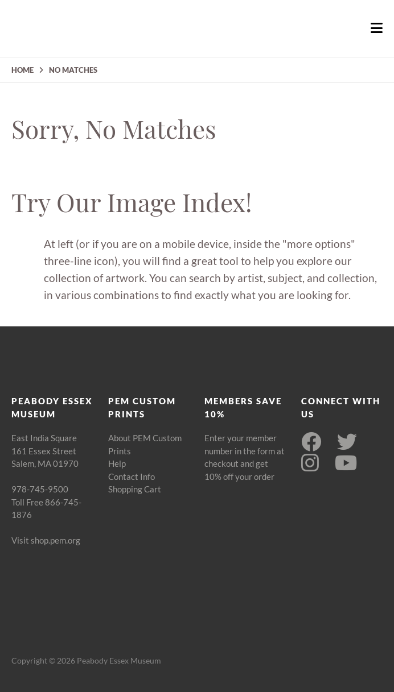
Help (117, 463)
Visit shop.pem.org (45, 540)
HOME (22, 69)
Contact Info (131, 476)
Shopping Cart (134, 489)
